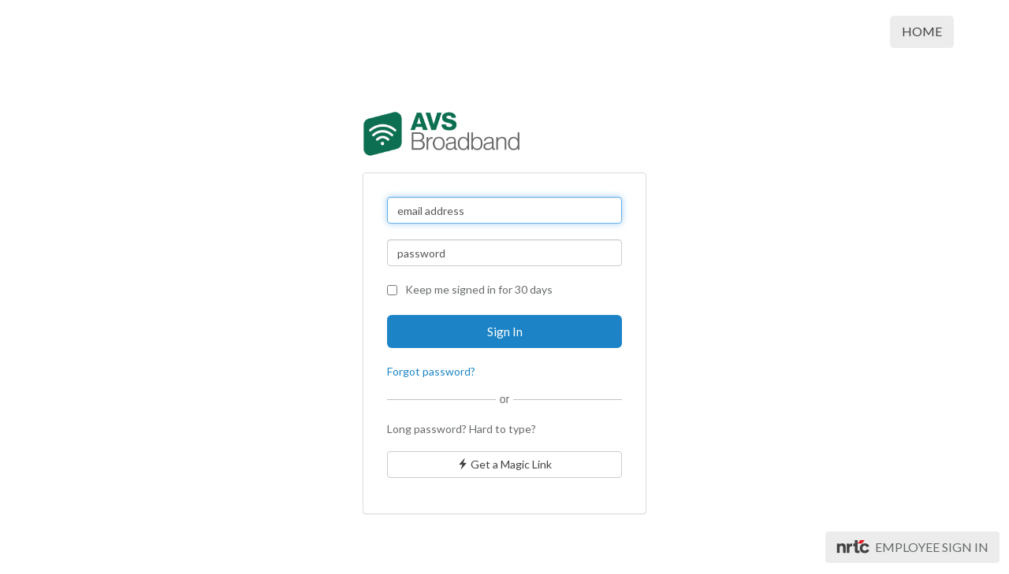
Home (922, 31)
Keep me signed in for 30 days (470, 289)
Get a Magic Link (504, 464)
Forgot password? (431, 371)
